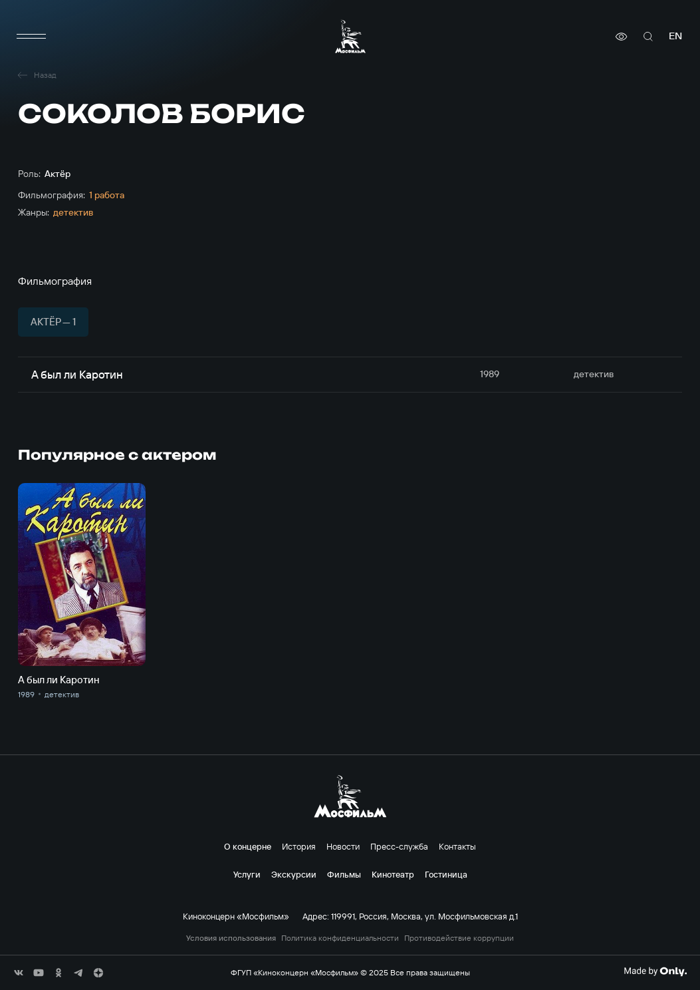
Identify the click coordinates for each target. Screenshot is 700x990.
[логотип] (350, 36)
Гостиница (446, 874)
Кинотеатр (393, 874)
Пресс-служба (399, 846)
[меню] (31, 36)
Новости (343, 846)
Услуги (247, 874)
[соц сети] (18, 972)
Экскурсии (293, 874)
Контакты (457, 846)
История (299, 846)
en (675, 36)
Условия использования (231, 938)
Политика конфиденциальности (340, 938)
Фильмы (344, 874)
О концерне (247, 846)
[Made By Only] (655, 971)
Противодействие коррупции (459, 938)
